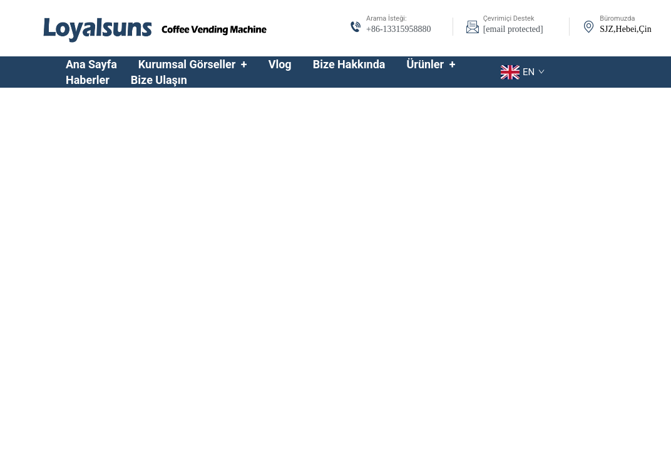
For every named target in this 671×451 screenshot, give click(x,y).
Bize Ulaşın (159, 79)
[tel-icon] (355, 28)
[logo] (155, 27)
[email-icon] (472, 28)
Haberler (88, 79)
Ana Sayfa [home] (91, 64)
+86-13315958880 (398, 29)
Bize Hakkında (349, 64)
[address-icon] (589, 28)
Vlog (280, 64)
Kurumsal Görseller (192, 64)
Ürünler (430, 64)
